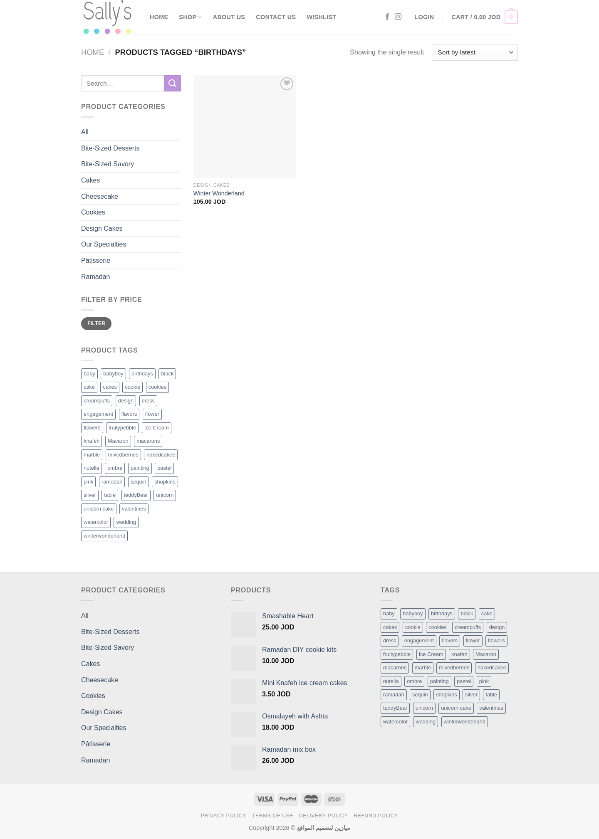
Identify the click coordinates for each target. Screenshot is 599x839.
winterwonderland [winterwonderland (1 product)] (104, 536)
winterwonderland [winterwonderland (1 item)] (464, 721)
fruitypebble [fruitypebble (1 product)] (122, 427)
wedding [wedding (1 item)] (426, 721)
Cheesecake (99, 196)
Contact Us (276, 17)
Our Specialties (103, 244)
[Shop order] (475, 52)
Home (159, 17)
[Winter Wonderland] (244, 126)
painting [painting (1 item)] (439, 681)
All (85, 132)
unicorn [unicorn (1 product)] (164, 495)
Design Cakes (102, 228)
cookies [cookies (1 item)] (437, 627)
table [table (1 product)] (110, 495)
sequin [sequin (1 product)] (138, 482)
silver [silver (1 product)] (90, 495)
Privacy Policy (223, 816)
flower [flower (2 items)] (473, 640)
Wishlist (321, 17)
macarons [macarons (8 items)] (394, 667)
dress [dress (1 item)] (389, 640)
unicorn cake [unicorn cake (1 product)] (99, 509)
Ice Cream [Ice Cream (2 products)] (156, 427)
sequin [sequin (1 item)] (420, 694)
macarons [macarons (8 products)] (148, 441)
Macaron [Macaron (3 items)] (485, 654)
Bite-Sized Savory (107, 164)
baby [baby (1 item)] (389, 613)
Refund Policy (376, 816)
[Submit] (172, 83)
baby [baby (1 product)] (89, 373)
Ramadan (95, 276)
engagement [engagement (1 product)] (98, 414)
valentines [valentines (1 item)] (491, 708)
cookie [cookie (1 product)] (132, 387)
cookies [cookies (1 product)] (157, 387)
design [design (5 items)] (497, 627)
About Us (229, 17)
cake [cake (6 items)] (487, 613)
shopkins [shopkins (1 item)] (446, 694)
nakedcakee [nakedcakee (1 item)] (492, 667)
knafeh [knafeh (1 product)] (91, 441)
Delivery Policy (323, 816)
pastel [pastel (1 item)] (464, 681)
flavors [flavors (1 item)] (450, 640)
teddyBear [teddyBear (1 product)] (136, 495)
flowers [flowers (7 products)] (92, 427)
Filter (96, 323)
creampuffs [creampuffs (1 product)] (97, 400)
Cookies (93, 212)
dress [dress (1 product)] (148, 400)
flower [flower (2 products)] (152, 414)
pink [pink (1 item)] (484, 681)
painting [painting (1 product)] (140, 468)
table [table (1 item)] (491, 694)
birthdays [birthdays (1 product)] (142, 373)
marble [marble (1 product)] (92, 455)
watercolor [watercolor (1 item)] (395, 721)
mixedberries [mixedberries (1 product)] (123, 455)
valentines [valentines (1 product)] (134, 509)
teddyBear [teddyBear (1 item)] (395, 708)
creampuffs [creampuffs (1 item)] (468, 627)
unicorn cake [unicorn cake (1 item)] (456, 708)
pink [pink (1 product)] (88, 482)
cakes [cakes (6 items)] (390, 627)
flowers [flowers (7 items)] (496, 640)
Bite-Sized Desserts (110, 148)
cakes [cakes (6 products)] (109, 387)
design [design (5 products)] (126, 400)
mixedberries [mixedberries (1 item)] (454, 667)
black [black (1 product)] (167, 373)
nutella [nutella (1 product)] (91, 468)
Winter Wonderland (219, 193)
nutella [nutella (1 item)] (391, 681)
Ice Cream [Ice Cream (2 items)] (431, 654)
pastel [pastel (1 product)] (164, 468)
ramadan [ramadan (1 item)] (393, 694)
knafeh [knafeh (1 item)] (459, 654)
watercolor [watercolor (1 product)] (96, 522)
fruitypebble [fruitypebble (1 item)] (397, 654)
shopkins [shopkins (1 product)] (165, 482)
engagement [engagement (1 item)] (419, 640)
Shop (190, 17)
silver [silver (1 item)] (471, 694)
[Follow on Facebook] (387, 17)
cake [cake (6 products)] (89, 387)
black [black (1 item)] (466, 613)
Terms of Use (272, 816)
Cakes (90, 180)
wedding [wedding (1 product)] (126, 522)
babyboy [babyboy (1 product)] (113, 373)
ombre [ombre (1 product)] (114, 468)
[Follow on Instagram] (398, 17)
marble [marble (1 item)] (423, 667)
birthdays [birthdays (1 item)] (442, 613)
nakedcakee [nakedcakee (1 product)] (160, 455)
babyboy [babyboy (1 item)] (413, 613)
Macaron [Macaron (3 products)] (118, 441)
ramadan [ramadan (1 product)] (112, 482)
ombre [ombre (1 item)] (414, 681)
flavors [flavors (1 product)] (129, 414)
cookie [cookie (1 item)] (413, 627)
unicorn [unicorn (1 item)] (424, 708)
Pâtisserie (95, 260)
